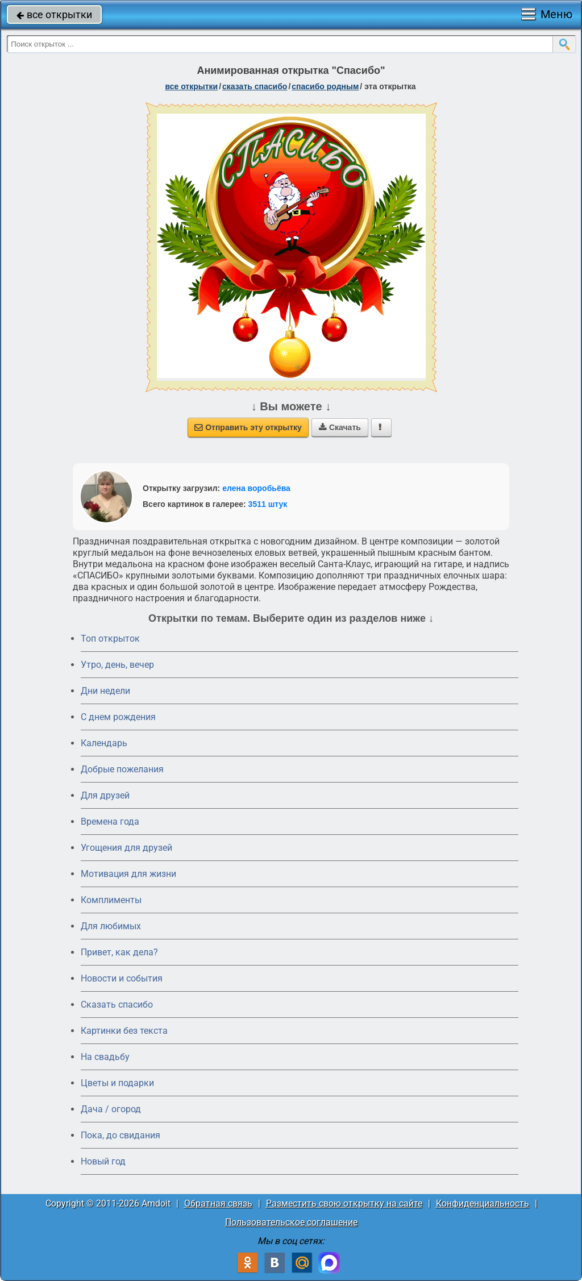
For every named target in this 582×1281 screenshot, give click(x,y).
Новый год (103, 1161)
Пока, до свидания (120, 1135)
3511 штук (268, 504)
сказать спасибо (254, 86)
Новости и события (122, 978)
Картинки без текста (124, 1030)
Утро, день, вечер (117, 664)
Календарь (104, 743)
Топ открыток (110, 638)
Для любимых (111, 926)
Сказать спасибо (117, 1004)
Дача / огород (111, 1109)
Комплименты (111, 900)
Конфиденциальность (482, 1203)
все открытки (54, 14)
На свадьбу (105, 1056)
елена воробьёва (256, 488)
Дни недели (105, 690)
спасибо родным (325, 86)
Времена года (110, 821)
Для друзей (105, 795)
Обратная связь (218, 1203)
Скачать (340, 427)
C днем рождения (118, 717)
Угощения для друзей (126, 847)
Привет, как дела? (119, 952)
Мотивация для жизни (128, 873)
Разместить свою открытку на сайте (344, 1203)
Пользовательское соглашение (291, 1222)
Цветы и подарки (117, 1083)
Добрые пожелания (122, 769)
